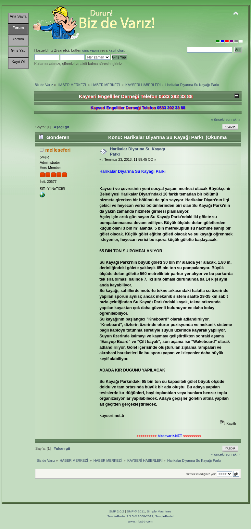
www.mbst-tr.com (140, 521)
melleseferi (57, 150)
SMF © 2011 (136, 511)
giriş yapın (90, 50)
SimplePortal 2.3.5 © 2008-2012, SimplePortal (140, 516)
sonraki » (233, 119)
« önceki (218, 119)
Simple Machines (159, 511)
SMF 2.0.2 (116, 511)
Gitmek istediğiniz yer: (201, 474)
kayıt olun (116, 50)
